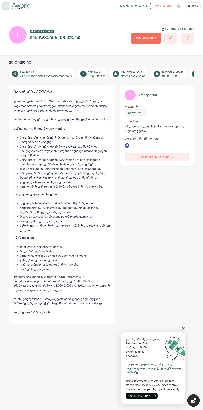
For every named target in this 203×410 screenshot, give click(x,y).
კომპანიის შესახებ (157, 157)
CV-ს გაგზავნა (146, 38)
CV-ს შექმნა (163, 5)
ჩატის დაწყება (142, 396)
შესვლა (192, 6)
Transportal (147, 95)
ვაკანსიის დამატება (133, 5)
